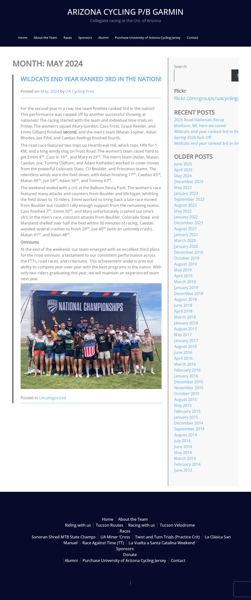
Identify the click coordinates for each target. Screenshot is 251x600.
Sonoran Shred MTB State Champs (64, 537)
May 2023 (183, 187)
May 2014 (183, 452)
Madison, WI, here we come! (200, 125)
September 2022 (189, 199)
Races (67, 37)
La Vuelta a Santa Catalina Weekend (162, 543)
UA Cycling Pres (79, 91)
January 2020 (186, 246)
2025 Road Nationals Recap (199, 119)
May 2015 (183, 405)
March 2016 (185, 364)
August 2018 (185, 299)
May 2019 (183, 270)
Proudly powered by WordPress (98, 582)
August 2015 (185, 399)
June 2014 (183, 446)
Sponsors (85, 37)
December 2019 (188, 252)
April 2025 (183, 170)
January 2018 (186, 323)
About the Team (45, 37)
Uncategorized (52, 397)
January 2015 (186, 417)
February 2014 (187, 464)
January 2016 (186, 376)
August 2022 (185, 205)
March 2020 (185, 240)
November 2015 (188, 387)
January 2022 (186, 217)
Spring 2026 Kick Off (192, 137)
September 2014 (189, 429)
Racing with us (141, 525)
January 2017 (186, 340)
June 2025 (183, 164)
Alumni (103, 37)
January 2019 (186, 287)
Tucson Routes (109, 525)
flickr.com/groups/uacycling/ (206, 98)
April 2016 (183, 358)
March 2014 (185, 458)
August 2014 (185, 435)
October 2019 (186, 258)
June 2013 (183, 470)
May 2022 (183, 211)
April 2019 (183, 276)
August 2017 (185, 329)
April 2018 (183, 311)
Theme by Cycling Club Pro (157, 582)
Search (180, 66)
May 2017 (183, 334)
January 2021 (186, 234)
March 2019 (185, 281)
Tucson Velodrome (177, 525)
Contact (192, 37)
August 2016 (185, 346)
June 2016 (183, 352)
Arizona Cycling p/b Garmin (125, 11)
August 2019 (185, 264)
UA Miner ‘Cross (115, 537)
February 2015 (187, 411)
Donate (130, 554)
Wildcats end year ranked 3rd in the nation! (91, 79)
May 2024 (183, 175)
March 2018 (185, 317)
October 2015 (186, 393)
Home (22, 37)
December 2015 (188, 382)
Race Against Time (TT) (103, 543)
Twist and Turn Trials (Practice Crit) (167, 537)
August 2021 (185, 228)
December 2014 (188, 423)
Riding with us (78, 525)
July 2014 (182, 440)
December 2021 (188, 223)
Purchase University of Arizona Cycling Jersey (147, 37)
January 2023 (186, 193)
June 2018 (183, 305)
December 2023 (188, 181)
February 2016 (187, 370)
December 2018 (188, 293)
